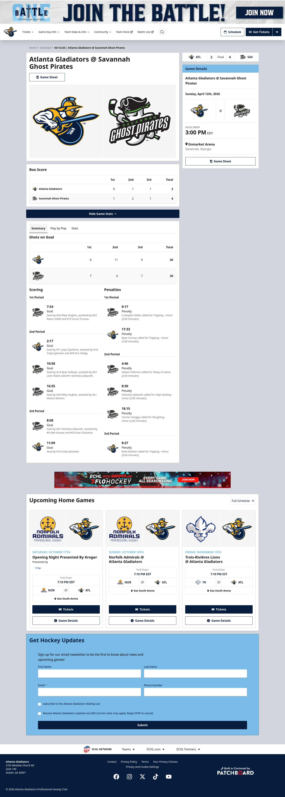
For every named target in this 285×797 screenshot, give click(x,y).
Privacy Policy (129, 761)
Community (103, 32)
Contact (112, 761)
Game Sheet (47, 77)
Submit (142, 725)
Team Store (124, 32)
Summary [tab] (38, 228)
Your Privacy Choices (165, 761)
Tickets (28, 32)
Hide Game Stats (103, 214)
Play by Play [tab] (58, 228)
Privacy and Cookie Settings (142, 766)
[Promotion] (142, 12)
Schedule (232, 32)
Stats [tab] (74, 228)
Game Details (66, 621)
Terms (145, 761)
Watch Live (145, 32)
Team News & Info (77, 32)
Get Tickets (259, 32)
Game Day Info (49, 32)
